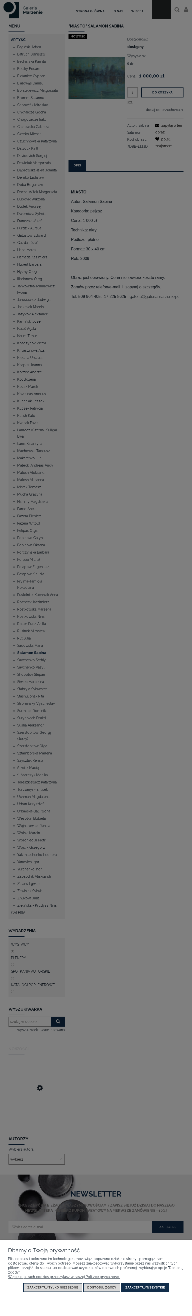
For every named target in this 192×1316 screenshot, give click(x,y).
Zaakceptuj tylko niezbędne (52, 1287)
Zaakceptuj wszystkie (145, 1287)
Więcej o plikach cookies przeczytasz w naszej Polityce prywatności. (64, 1277)
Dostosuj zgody (101, 1287)
